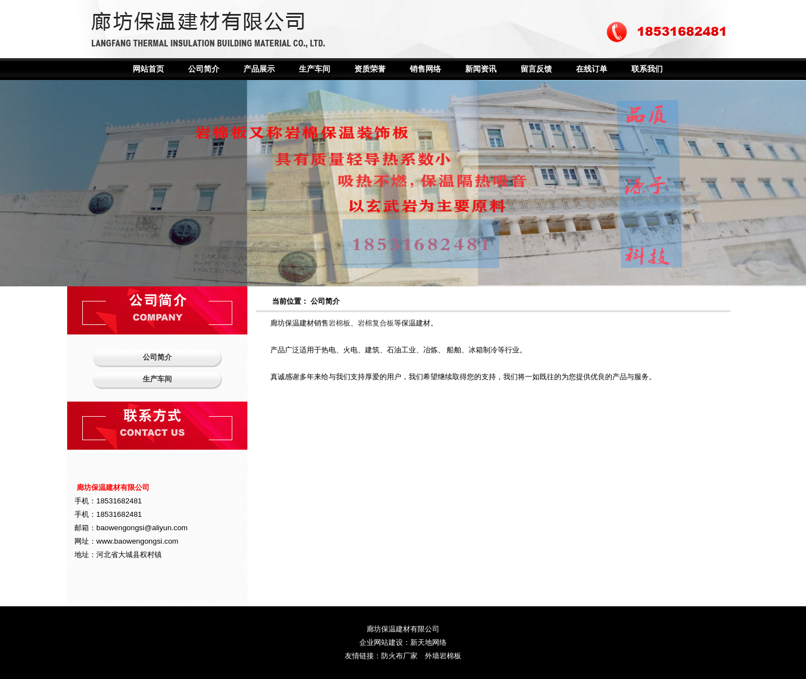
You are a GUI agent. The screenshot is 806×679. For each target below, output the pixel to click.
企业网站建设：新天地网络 (403, 642)
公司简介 (203, 69)
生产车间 (314, 69)
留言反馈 (536, 69)
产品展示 (259, 69)
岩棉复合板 (376, 323)
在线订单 (591, 69)
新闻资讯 (480, 69)
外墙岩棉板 (443, 656)
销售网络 (425, 69)
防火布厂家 (399, 656)
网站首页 (148, 69)
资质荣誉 (370, 69)
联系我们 (647, 69)
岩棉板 (339, 323)
